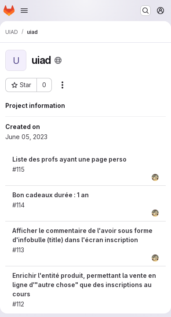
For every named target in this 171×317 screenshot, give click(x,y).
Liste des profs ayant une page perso (69, 159)
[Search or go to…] (145, 10)
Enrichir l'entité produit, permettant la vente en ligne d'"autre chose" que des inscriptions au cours (84, 285)
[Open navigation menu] (24, 11)
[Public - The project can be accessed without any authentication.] (58, 60)
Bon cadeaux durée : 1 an (50, 195)
